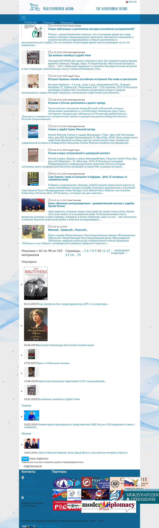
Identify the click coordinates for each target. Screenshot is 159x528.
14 (72, 255)
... (82, 251)
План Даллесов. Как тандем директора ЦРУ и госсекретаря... (73, 304)
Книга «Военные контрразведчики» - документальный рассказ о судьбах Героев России (91, 205)
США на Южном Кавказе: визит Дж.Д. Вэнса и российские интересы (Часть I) (82, 452)
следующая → (119, 252)
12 (108, 251)
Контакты (28, 471)
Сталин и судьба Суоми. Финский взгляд (71, 129)
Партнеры (59, 471)
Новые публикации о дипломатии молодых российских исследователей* (91, 29)
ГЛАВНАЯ (30, 22)
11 (104, 251)
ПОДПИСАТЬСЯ (33, 466)
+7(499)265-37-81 (34, 497)
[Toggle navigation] (23, 17)
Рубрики (48, 22)
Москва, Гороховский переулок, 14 (29, 480)
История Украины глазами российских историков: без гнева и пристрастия (92, 79)
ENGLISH (131, 2)
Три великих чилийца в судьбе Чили (69, 55)
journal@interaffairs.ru (34, 490)
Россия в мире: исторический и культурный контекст (79, 153)
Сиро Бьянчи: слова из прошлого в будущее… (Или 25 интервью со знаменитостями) (87, 178)
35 (79, 255)
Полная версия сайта (64, 513)
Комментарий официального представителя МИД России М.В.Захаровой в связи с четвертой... (79, 426)
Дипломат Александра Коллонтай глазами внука (65, 345)
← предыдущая (120, 250)
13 (67, 255)
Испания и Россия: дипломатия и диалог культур (76, 102)
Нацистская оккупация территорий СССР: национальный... (71, 381)
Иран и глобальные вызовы (53, 363)
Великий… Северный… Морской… (68, 229)
